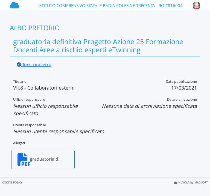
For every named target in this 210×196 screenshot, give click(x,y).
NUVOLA (181, 182)
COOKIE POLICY (12, 182)
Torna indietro (34, 65)
